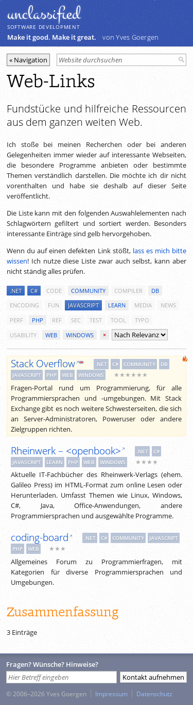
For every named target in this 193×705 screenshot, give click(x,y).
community (88, 290)
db (155, 290)
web (51, 335)
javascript (83, 305)
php (37, 320)
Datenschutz (154, 694)
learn (117, 305)
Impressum (111, 694)
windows (80, 335)
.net (16, 290)
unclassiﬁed (43, 14)
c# (34, 290)
